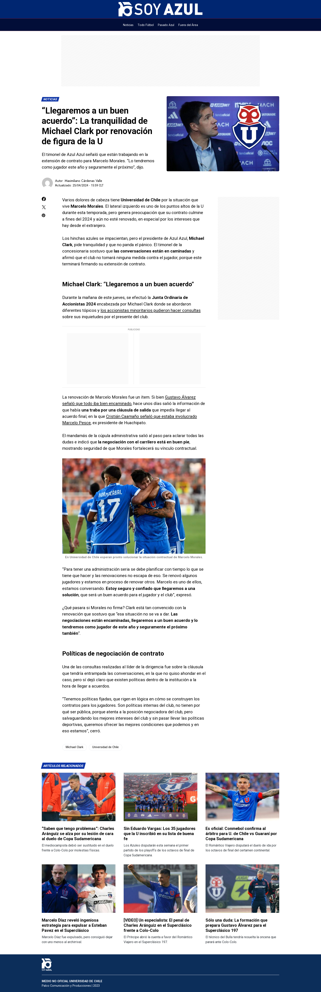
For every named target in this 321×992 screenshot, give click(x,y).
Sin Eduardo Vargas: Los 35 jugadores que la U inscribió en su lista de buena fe (160, 833)
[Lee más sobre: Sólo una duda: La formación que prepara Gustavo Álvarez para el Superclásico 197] (242, 888)
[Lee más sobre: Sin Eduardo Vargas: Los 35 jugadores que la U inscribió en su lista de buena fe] (160, 797)
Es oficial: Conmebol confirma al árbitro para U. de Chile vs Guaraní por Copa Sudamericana (241, 833)
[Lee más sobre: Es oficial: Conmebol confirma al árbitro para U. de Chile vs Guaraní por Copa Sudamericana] (242, 797)
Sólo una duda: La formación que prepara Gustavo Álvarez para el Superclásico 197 (236, 925)
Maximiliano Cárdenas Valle (83, 180)
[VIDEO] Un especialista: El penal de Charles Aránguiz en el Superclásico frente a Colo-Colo (158, 925)
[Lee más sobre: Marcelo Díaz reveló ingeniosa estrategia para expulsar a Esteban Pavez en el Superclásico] (78, 888)
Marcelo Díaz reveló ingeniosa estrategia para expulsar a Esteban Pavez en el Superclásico (74, 925)
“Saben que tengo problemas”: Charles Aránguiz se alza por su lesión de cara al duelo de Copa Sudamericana (78, 833)
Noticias (50, 99)
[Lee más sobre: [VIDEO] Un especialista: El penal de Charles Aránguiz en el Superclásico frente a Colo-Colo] (160, 888)
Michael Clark (74, 747)
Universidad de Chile (105, 747)
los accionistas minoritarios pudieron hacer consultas (151, 310)
